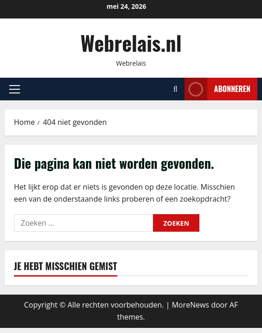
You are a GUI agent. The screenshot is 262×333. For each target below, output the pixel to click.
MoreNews (190, 305)
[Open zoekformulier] (175, 89)
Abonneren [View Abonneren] (217, 89)
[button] (15, 89)
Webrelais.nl (130, 43)
